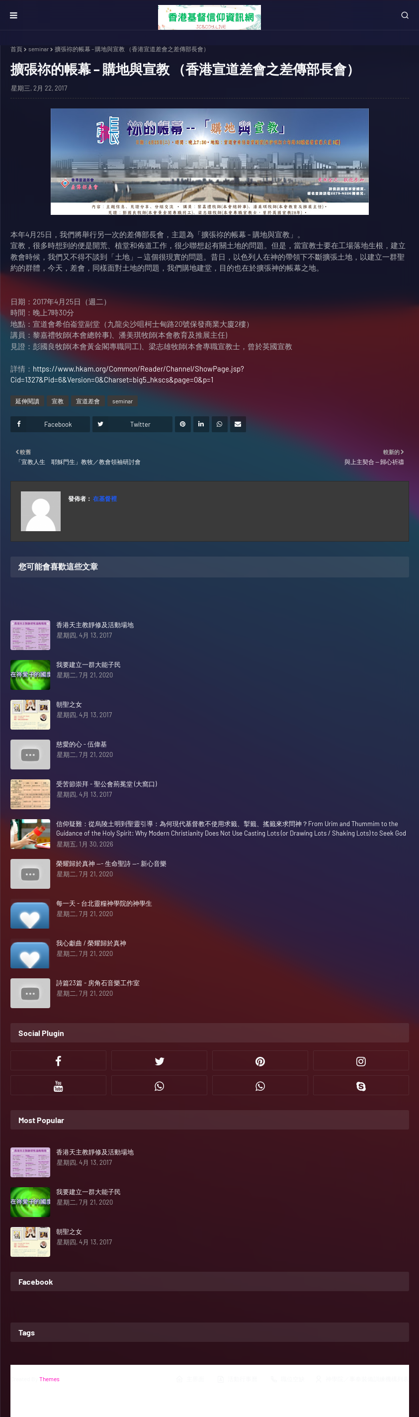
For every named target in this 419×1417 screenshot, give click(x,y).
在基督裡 (104, 498)
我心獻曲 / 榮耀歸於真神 (91, 943)
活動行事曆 (237, 1379)
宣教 (58, 400)
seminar (38, 48)
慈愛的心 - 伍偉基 (81, 744)
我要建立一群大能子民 (88, 664)
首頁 (16, 48)
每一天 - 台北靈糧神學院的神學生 (104, 903)
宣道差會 (88, 400)
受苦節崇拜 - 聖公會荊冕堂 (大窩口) (106, 784)
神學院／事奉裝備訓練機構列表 (362, 1379)
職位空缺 (287, 1379)
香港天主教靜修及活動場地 (95, 625)
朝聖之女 (69, 704)
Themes (49, 1378)
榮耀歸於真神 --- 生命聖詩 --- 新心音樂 (111, 863)
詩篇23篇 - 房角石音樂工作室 (98, 983)
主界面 (189, 1379)
